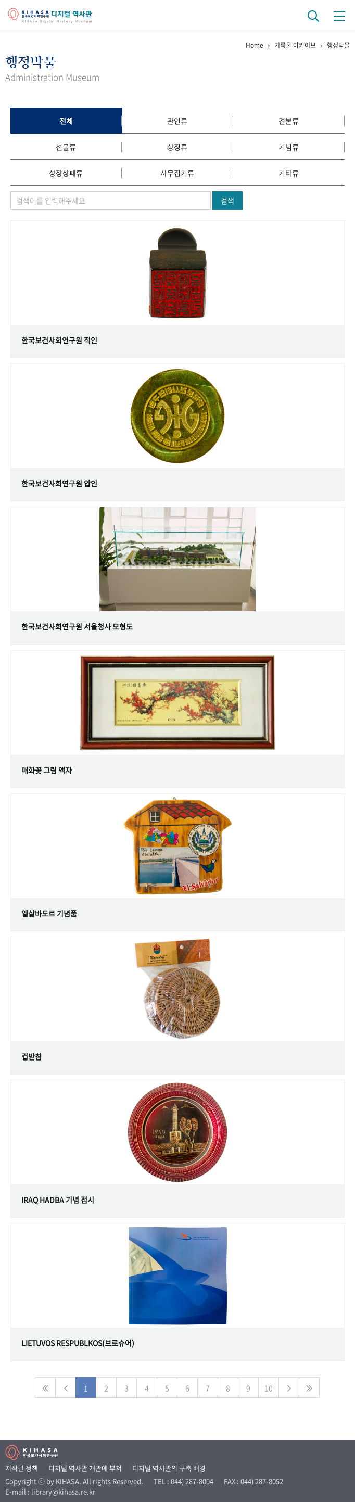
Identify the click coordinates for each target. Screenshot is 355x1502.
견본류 (288, 121)
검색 (227, 200)
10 (268, 1388)
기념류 (288, 147)
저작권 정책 (21, 1468)
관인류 (177, 121)
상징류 (177, 147)
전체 (66, 121)
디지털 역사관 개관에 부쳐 (85, 1468)
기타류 (288, 173)
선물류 (66, 147)
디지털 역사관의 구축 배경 (169, 1468)
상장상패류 (66, 173)
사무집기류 (177, 173)
